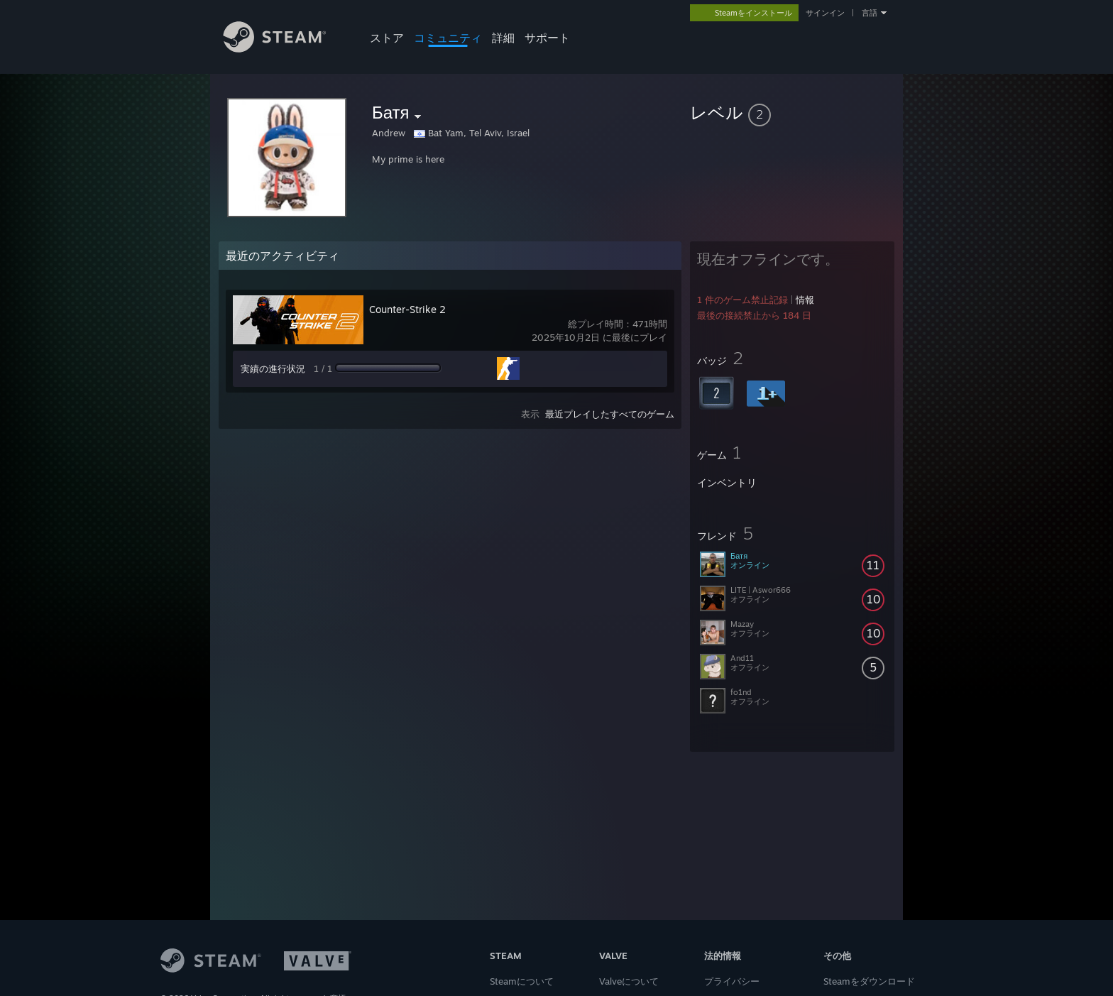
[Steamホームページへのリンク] (285, 49)
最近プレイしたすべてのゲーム (609, 414)
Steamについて (522, 981)
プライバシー (732, 981)
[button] (792, 112)
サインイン (825, 13)
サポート (547, 37)
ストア (387, 37)
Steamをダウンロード (869, 981)
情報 (805, 299)
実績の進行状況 (273, 368)
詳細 (503, 37)
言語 (869, 13)
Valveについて (629, 981)
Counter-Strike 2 (407, 309)
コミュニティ (448, 37)
